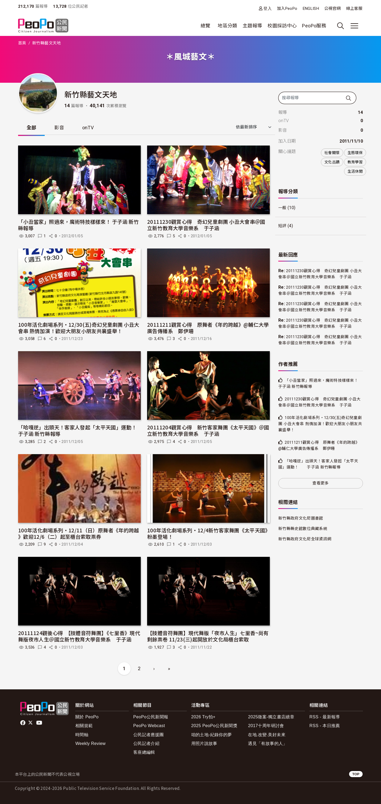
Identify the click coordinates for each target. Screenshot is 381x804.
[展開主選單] (354, 25)
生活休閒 (355, 171)
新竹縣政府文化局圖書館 (302, 549)
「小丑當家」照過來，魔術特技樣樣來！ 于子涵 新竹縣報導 (78, 225)
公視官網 (332, 8)
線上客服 (354, 8)
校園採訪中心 (282, 25)
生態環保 (355, 153)
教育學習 (355, 162)
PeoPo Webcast (149, 726)
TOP (355, 774)
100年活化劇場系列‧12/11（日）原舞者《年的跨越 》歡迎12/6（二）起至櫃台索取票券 (78, 533)
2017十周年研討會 (266, 726)
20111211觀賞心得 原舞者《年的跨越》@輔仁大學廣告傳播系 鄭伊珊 (208, 327)
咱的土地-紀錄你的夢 (211, 734)
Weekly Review (90, 743)
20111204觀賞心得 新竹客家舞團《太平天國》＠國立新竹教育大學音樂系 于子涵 (208, 430)
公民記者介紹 (146, 743)
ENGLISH (311, 8)
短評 (282, 226)
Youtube (39, 723)
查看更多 (320, 514)
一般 (282, 207)
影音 (59, 127)
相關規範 (84, 726)
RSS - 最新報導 (324, 717)
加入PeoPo (287, 8)
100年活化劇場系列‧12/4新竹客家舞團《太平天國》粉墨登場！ (207, 533)
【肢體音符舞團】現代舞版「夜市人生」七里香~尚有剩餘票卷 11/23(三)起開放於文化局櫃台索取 (208, 636)
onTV (88, 127)
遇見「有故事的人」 (267, 743)
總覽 (205, 25)
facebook (23, 723)
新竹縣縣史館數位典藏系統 (304, 559)
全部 (31, 127)
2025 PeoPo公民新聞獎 (214, 726)
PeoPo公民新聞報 (150, 717)
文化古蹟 (331, 162)
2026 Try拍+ (203, 717)
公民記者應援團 (148, 734)
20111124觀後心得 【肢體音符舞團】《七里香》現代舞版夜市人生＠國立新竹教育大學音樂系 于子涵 (79, 636)
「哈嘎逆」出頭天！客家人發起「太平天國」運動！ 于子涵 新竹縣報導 (82, 430)
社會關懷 (331, 153)
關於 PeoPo (86, 717)
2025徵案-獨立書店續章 (271, 717)
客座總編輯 (144, 752)
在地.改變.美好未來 (266, 734)
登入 (267, 8)
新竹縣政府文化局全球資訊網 (306, 570)
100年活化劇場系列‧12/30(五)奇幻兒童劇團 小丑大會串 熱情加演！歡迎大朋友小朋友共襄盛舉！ (78, 327)
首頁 (22, 43)
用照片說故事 (204, 743)
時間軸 (81, 734)
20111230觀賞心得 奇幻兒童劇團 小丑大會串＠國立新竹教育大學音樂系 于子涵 (206, 225)
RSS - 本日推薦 (324, 726)
